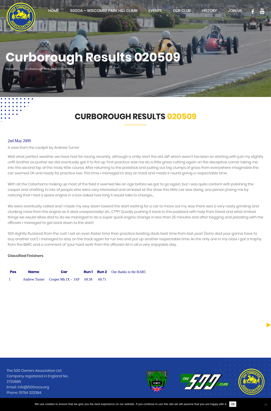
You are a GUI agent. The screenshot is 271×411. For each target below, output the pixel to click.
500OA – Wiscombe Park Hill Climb (103, 11)
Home (53, 11)
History (209, 11)
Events (155, 11)
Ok (233, 404)
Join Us (235, 11)
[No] (265, 404)
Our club (182, 11)
